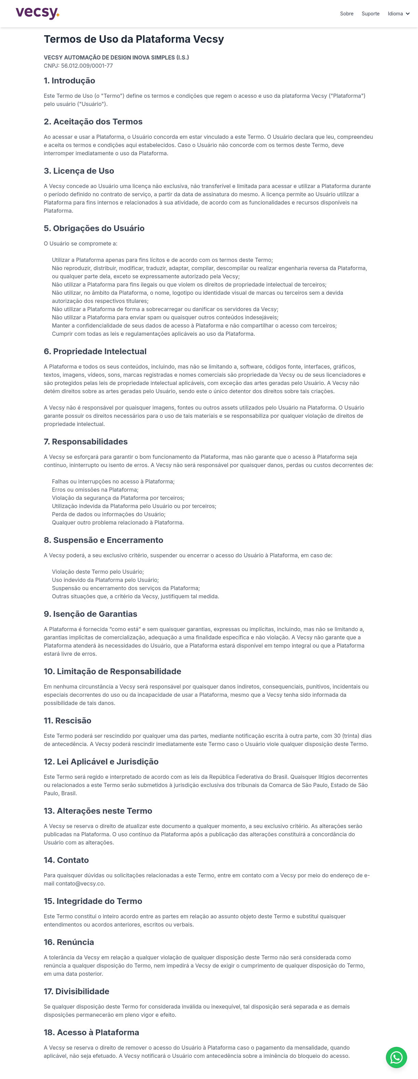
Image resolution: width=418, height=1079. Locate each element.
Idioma (395, 13)
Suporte (370, 13)
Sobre (346, 13)
